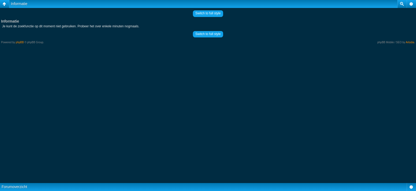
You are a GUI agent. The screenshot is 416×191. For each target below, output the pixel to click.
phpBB (20, 42)
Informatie (19, 4)
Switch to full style (207, 13)
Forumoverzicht (14, 187)
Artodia (410, 42)
